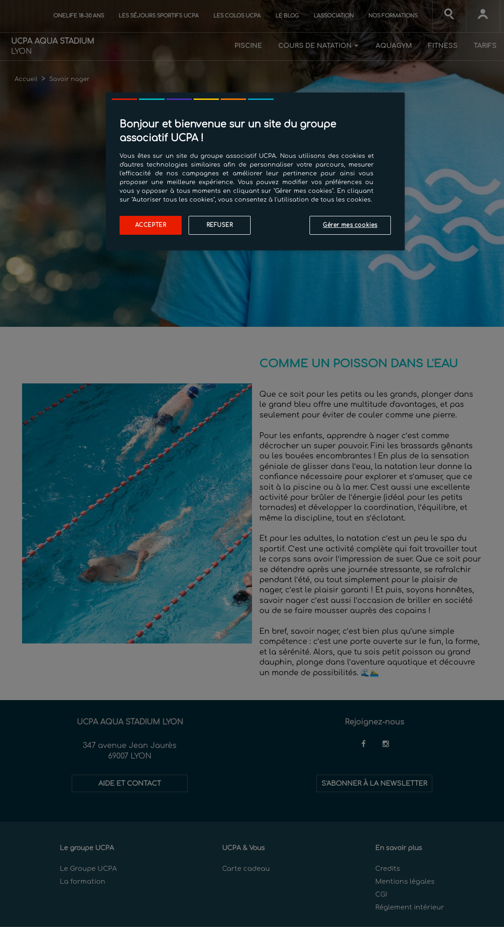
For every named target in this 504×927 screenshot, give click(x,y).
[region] (255, 171)
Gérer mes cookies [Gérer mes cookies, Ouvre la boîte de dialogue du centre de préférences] (350, 225)
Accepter (150, 225)
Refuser (219, 225)
